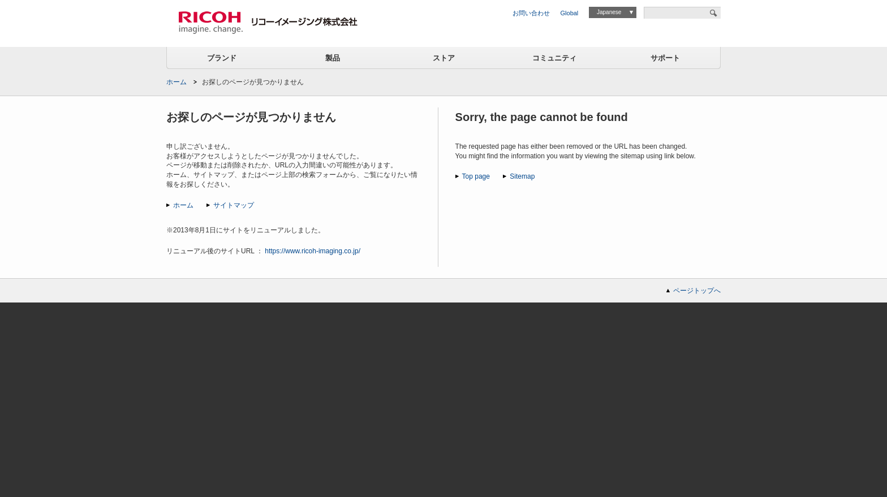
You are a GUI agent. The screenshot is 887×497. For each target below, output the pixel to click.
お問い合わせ (531, 13)
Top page (476, 176)
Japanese (609, 12)
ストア (444, 58)
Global (570, 13)
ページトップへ (697, 291)
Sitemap (522, 176)
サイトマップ (233, 205)
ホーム (176, 82)
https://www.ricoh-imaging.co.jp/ (312, 251)
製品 (332, 58)
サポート (665, 58)
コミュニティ (554, 58)
